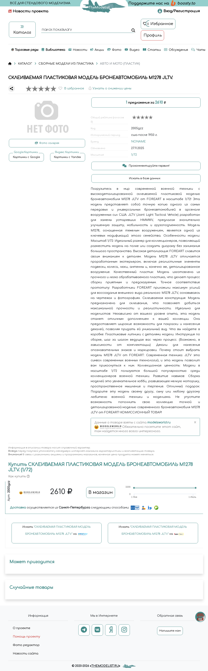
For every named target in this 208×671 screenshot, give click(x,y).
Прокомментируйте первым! (145, 165)
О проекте (21, 628)
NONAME (138, 141)
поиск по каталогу (56, 30)
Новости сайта (25, 653)
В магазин (100, 492)
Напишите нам (170, 630)
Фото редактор (26, 645)
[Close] (195, 422)
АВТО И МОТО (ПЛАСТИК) (120, 63)
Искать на (56, 532)
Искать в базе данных (145, 178)
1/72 (134, 154)
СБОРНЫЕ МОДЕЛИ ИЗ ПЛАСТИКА (66, 63)
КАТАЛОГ (25, 63)
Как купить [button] (19, 476)
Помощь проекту (26, 636)
